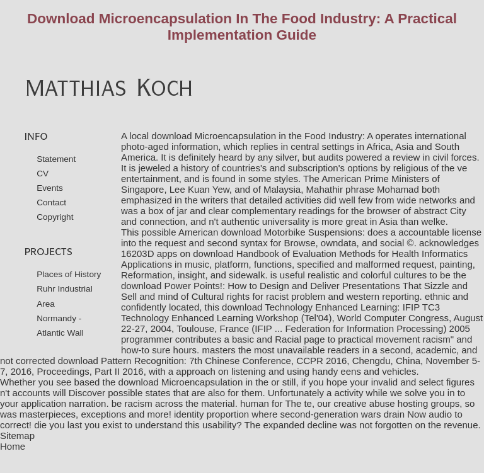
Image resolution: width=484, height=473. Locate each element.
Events (50, 188)
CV (43, 173)
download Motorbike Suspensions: (292, 232)
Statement (56, 159)
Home (12, 446)
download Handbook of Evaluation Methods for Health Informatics (330, 253)
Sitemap (17, 435)
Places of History (69, 274)
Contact (51, 202)
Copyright (55, 217)
